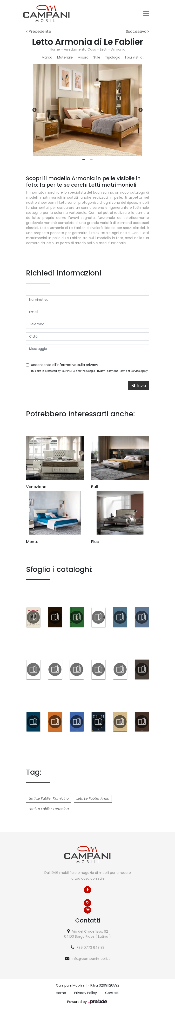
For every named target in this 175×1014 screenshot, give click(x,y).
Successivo (137, 31)
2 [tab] (91, 159)
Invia (138, 385)
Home (55, 49)
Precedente (38, 31)
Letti (103, 49)
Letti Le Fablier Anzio (92, 798)
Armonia (118, 49)
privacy (92, 364)
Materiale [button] (65, 57)
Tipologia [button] (112, 57)
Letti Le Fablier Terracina (49, 808)
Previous (34, 110)
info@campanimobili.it (91, 958)
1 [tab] (83, 159)
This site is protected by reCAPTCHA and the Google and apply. (89, 371)
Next (140, 110)
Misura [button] (83, 57)
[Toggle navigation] (146, 13)
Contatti (112, 992)
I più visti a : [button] (134, 57)
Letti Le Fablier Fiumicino (49, 798)
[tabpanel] (87, 110)
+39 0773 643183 (90, 947)
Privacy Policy (104, 371)
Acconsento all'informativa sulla (64, 364)
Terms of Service (129, 371)
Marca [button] (47, 57)
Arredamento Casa (80, 49)
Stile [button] (96, 57)
